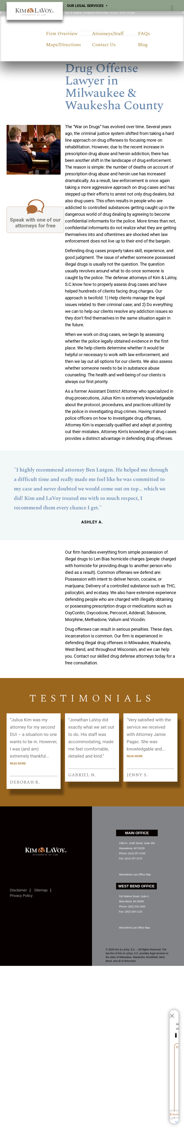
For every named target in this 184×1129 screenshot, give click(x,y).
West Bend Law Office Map (134, 927)
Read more (18, 763)
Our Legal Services (87, 5)
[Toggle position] (164, 1013)
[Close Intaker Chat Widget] (172, 1013)
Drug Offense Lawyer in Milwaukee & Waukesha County (105, 35)
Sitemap (40, 890)
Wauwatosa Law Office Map (135, 874)
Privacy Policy (21, 896)
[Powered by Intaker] (152, 1121)
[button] (172, 7)
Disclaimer (18, 890)
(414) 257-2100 (122, 13)
